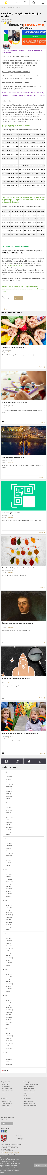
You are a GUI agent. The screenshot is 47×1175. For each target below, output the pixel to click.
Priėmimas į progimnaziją (30, 1105)
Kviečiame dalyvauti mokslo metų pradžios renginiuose (20, 733)
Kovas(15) (8, 986)
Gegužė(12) (9, 789)
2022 (6, 869)
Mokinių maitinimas (29, 1088)
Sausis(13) (8, 834)
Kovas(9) (8, 793)
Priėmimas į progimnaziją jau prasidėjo (14, 402)
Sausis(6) (8, 929)
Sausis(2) (8, 896)
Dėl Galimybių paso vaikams (11, 513)
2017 (6, 1028)
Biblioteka (26, 1094)
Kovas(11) (8, 960)
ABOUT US (7, 1070)
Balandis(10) (9, 984)
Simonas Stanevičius (7, 1088)
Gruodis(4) (9, 905)
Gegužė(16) (9, 955)
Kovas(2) (8, 891)
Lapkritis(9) (9, 776)
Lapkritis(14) (9, 1036)
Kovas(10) (8, 829)
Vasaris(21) (9, 1022)
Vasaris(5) (9, 988)
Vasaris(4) (9, 796)
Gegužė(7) (8, 824)
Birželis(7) (9, 1012)
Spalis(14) (8, 812)
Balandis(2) (9, 889)
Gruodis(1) (9, 874)
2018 (6, 995)
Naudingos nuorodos (29, 1101)
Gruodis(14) (9, 843)
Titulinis (3, 7)
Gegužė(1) (8, 981)
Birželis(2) (9, 855)
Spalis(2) (8, 876)
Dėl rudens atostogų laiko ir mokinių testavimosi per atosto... (22, 568)
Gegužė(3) (8, 886)
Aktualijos (17, 7)
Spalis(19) (8, 779)
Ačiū (17, 298)
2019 (6, 969)
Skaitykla (26, 1095)
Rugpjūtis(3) (9, 817)
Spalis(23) (8, 1005)
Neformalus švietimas (29, 1090)
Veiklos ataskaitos (6, 1107)
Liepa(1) (8, 819)
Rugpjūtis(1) (9, 1043)
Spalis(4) (8, 979)
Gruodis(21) (9, 1033)
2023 (6, 838)
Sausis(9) (8, 991)
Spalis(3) (8, 848)
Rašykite (4, 1123)
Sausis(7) (8, 798)
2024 (6, 803)
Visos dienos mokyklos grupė (31, 1084)
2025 (6, 772)
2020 (6, 933)
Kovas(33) (8, 1019)
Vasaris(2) (9, 927)
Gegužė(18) (9, 1014)
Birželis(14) (9, 822)
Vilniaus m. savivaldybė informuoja (13, 458)
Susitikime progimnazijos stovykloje (14, 347)
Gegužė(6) (8, 858)
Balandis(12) (9, 791)
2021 (6, 900)
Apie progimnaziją (6, 1086)
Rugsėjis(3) (9, 879)
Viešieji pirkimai (5, 1105)
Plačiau (41, 367)
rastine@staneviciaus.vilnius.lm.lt (11, 1152)
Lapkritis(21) (9, 1002)
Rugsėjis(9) (9, 781)
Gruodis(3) (9, 974)
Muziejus (4, 1092)
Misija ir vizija (5, 1084)
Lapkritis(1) (9, 907)
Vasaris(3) (9, 863)
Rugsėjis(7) (9, 815)
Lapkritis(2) (9, 845)
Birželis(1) (9, 884)
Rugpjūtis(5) (9, 784)
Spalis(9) (8, 943)
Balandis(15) (9, 958)
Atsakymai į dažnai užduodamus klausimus (16, 678)
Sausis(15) (8, 1024)
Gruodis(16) (9, 1000)
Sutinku (38, 1165)
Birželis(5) (9, 786)
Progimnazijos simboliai (7, 1090)
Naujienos (9, 7)
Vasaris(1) (9, 1064)
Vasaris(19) (9, 962)
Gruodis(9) (9, 938)
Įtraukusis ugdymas (29, 1086)
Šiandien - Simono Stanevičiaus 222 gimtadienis (17, 623)
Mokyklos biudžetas (6, 1101)
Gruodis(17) (9, 807)
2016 (6, 1052)
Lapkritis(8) (9, 976)
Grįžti (5, 309)
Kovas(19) (8, 1062)
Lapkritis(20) (9, 810)
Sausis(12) (8, 965)
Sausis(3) (8, 865)
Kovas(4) (8, 860)
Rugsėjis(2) (9, 850)
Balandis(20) (9, 1017)
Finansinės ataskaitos (7, 1103)
